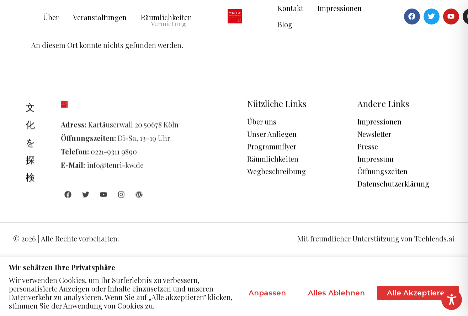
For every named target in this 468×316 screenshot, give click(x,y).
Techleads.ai (434, 238)
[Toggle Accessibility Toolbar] (452, 300)
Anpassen (267, 293)
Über (51, 17)
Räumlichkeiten (166, 17)
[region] (234, 286)
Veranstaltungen (100, 17)
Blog (285, 24)
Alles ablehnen (336, 293)
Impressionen (340, 8)
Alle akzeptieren (418, 293)
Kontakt (290, 8)
